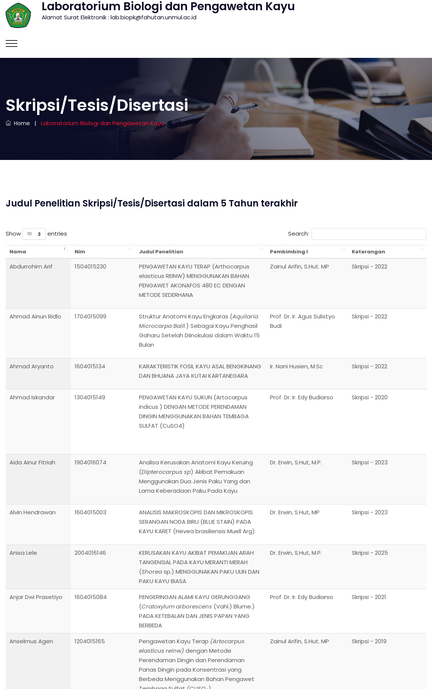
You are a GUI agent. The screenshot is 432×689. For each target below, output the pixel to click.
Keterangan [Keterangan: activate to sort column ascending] (398, 251)
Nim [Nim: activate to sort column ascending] (68, 251)
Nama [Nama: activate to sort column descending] (17, 251)
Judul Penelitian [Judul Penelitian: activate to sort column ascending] (125, 251)
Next (415, 599)
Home (18, 123)
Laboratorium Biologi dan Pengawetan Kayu (216, 676)
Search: (357, 234)
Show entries (36, 234)
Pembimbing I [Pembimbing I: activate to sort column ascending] (337, 251)
